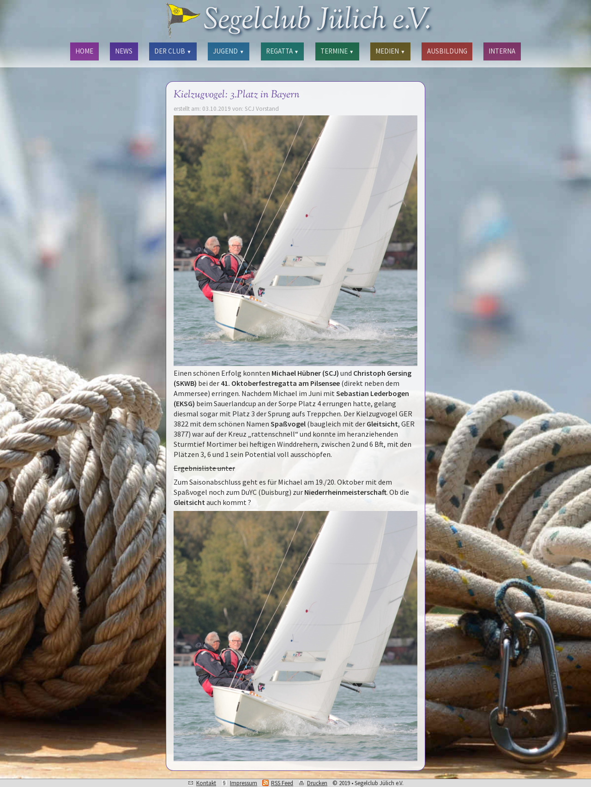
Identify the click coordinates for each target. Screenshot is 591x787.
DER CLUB (172, 51)
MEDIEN (390, 51)
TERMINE (337, 51)
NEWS (124, 51)
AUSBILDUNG (447, 51)
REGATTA (282, 51)
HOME (84, 51)
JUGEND (228, 51)
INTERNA (501, 51)
